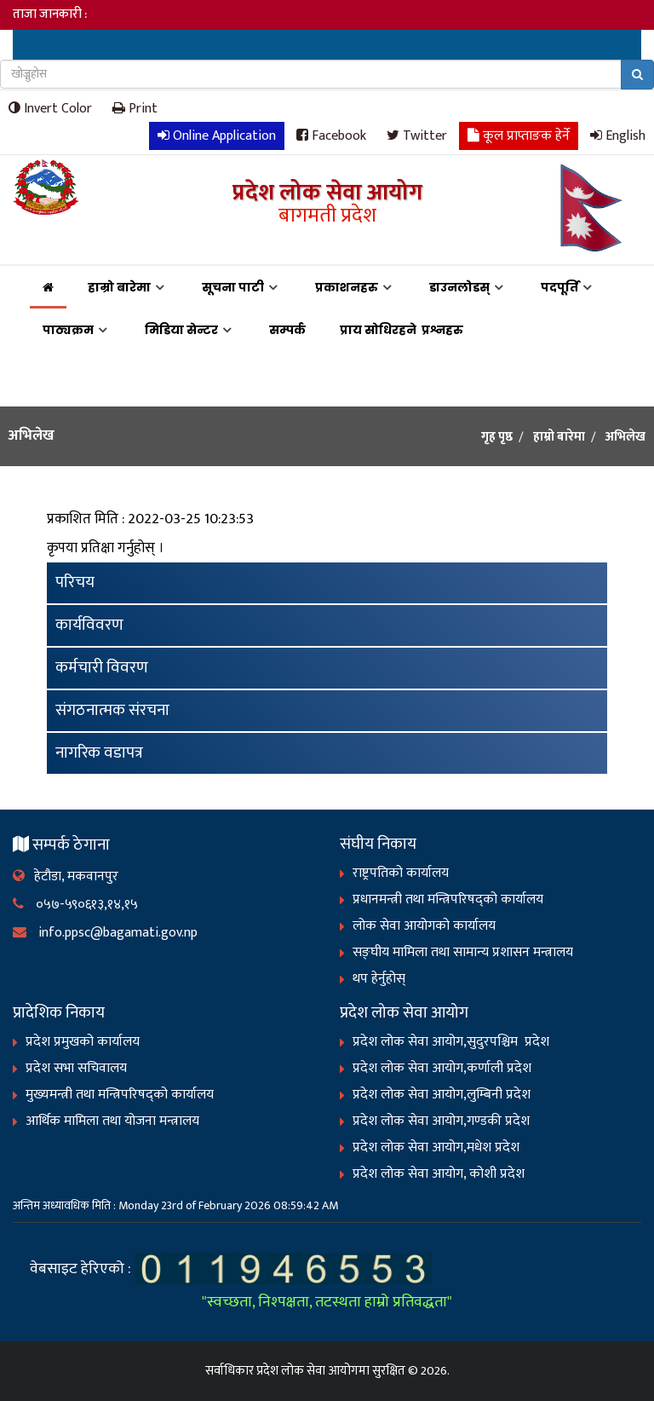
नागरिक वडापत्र (99, 753)
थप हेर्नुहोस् (379, 978)
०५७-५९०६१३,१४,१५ (75, 904)
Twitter (417, 135)
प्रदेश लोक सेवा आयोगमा (313, 1370)
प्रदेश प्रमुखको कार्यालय (83, 1041)
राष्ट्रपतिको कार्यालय (401, 873)
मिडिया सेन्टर (181, 329)
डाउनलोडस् (459, 287)
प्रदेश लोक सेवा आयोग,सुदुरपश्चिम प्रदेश (451, 1041)
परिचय (75, 582)
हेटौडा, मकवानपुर (65, 876)
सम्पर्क (287, 329)
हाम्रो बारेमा (119, 287)
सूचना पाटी (233, 287)
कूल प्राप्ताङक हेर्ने (519, 135)
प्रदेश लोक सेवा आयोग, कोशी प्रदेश (439, 1173)
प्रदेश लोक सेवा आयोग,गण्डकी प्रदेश (441, 1121)
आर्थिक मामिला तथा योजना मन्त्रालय (112, 1121)
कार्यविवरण (89, 625)
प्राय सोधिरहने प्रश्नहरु (404, 329)
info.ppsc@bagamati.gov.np (105, 932)
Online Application (217, 135)
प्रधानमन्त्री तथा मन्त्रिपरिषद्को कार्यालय (448, 899)
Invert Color (50, 108)
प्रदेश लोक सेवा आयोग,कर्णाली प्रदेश (442, 1068)
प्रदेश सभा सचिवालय (76, 1068)
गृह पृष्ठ (497, 437)
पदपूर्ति (559, 287)
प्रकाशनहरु (346, 287)
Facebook (331, 135)
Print (135, 108)
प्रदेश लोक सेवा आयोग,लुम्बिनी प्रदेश (442, 1094)
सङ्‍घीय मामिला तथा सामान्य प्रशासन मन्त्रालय (463, 952)
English (617, 135)
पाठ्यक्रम (68, 329)
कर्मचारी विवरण (101, 667)
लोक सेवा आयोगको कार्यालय (424, 925)
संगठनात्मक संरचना (112, 710)
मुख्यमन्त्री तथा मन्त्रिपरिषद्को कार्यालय (120, 1094)
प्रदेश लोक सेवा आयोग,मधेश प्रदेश (436, 1147)
